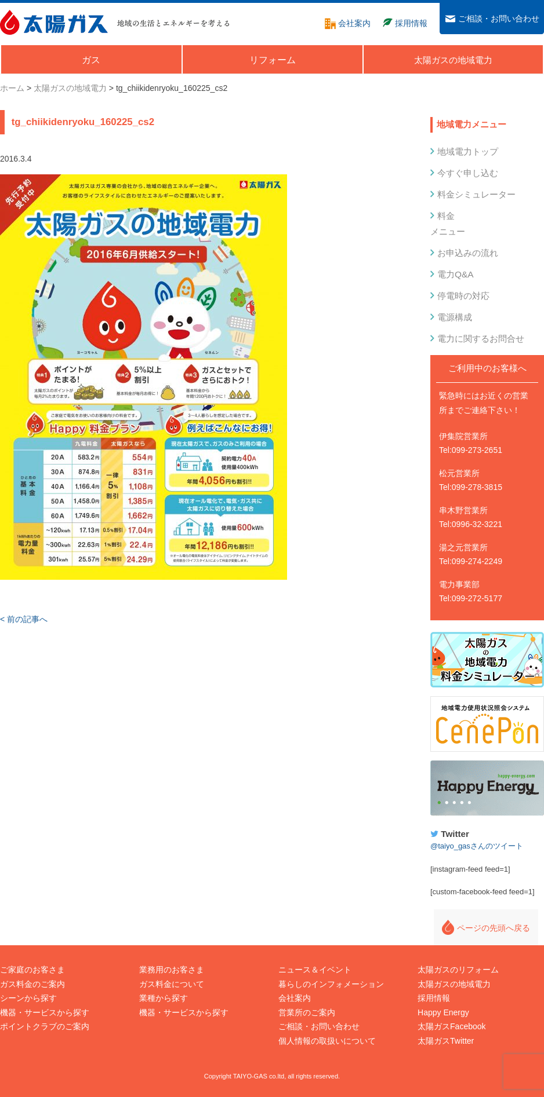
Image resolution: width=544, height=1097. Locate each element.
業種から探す (163, 998)
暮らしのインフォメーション (331, 984)
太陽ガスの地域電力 (454, 984)
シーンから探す (28, 998)
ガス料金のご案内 (32, 984)
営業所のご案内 (306, 1012)
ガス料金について (171, 984)
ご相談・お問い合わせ (319, 1026)
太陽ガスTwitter (446, 1040)
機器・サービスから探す (44, 1012)
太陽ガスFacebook (451, 1026)
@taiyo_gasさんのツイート (476, 846)
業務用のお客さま (171, 969)
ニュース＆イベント (314, 969)
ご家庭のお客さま (32, 969)
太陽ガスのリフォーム (458, 969)
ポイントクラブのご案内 (44, 1026)
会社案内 (294, 998)
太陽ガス (54, 22)
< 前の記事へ (24, 619)
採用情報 (434, 998)
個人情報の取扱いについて (327, 1040)
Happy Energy (487, 788)
